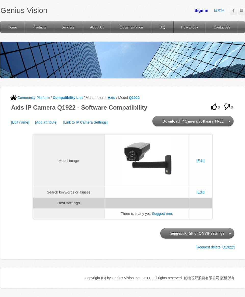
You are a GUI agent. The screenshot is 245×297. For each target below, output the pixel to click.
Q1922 (134, 98)
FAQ (162, 27)
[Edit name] (20, 122)
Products (39, 27)
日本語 (219, 10)
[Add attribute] (46, 122)
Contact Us (222, 27)
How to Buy (189, 27)
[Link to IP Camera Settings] (85, 122)
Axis (111, 98)
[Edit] (201, 161)
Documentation (131, 27)
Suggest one (162, 214)
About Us (97, 27)
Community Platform (30, 98)
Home (12, 27)
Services (68, 27)
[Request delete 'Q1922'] (215, 247)
